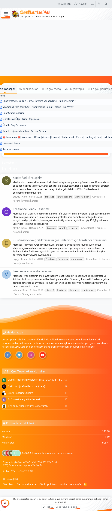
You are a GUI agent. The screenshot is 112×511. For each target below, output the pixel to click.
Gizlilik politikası (48, 484)
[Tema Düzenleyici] (92, 4)
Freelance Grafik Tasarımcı (31, 209)
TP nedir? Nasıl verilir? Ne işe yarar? (28, 406)
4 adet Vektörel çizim (27, 178)
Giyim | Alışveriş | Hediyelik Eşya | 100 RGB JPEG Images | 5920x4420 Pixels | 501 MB (36, 380)
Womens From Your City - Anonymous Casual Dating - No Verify (38, 107)
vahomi (17, 290)
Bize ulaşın (8, 484)
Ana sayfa (75, 484)
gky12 (16, 228)
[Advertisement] (56, 48)
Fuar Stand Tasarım (13, 113)
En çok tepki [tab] (74, 89)
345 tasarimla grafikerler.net (24, 399)
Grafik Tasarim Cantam (20, 393)
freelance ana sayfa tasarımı (32, 271)
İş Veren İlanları (29, 201)
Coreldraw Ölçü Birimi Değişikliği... (22, 119)
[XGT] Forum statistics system (22, 465)
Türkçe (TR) (10, 479)
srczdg (16, 196)
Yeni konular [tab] (28, 89)
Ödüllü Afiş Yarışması (14, 125)
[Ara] (105, 4)
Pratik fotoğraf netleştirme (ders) (26, 386)
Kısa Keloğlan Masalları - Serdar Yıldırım (25, 131)
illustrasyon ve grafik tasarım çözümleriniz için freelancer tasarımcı (60, 240)
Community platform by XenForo (31, 462)
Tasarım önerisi (11, 149)
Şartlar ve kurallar (27, 484)
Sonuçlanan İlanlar (23, 263)
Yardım (64, 484)
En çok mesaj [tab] (51, 89)
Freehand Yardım (12, 143)
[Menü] (5, 14)
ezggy (16, 259)
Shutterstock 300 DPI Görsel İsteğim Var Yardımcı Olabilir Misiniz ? (39, 101)
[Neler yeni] (99, 4)
